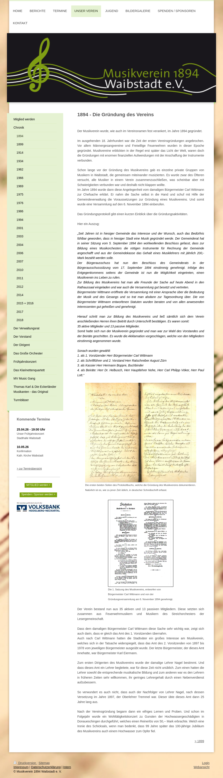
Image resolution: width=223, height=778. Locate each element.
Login (205, 763)
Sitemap (44, 763)
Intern (67, 767)
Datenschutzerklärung (46, 767)
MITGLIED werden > (38, 485)
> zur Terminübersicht (29, 468)
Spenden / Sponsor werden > (38, 494)
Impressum (21, 767)
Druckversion (25, 763)
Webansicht (201, 767)
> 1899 (199, 741)
